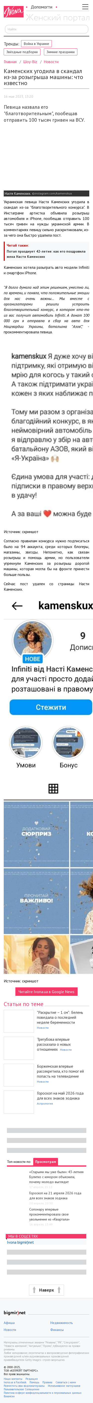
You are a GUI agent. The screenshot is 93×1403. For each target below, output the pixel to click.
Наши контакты (13, 1379)
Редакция (32, 1379)
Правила (47, 1382)
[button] (46, 1290)
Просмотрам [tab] (45, 1161)
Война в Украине (36, 43)
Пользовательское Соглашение (21, 1389)
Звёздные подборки (22, 52)
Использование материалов (64, 1386)
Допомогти (41, 7)
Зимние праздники (61, 52)
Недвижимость (61, 1322)
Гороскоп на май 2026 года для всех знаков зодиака (60, 1096)
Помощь (34, 1382)
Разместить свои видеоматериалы (24, 1386)
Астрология (45, 1103)
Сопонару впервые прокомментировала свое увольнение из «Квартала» (49, 1214)
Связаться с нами (66, 1382)
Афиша (9, 1322)
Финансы (57, 1329)
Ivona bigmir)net (20, 1242)
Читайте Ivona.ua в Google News (46, 991)
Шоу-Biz (30, 61)
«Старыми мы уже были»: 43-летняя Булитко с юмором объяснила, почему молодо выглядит (56, 1177)
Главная (10, 61)
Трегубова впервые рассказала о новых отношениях (54, 1044)
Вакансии (9, 1396)
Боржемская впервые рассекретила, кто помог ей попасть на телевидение (60, 1071)
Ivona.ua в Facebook (15, 1382)
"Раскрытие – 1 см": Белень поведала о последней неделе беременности (60, 1017)
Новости (51, 61)
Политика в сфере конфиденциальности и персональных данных (43, 1393)
